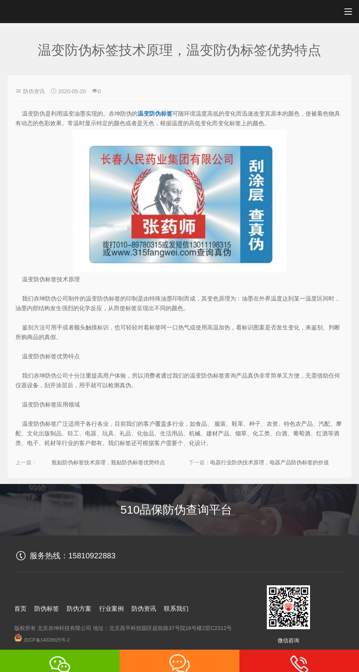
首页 (20, 608)
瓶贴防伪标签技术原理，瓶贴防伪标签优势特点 (108, 462)
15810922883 (91, 555)
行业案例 (111, 608)
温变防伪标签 (155, 113)
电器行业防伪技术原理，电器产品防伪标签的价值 (269, 462)
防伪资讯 (34, 91)
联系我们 (176, 608)
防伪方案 (79, 608)
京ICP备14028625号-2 (41, 640)
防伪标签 (46, 608)
